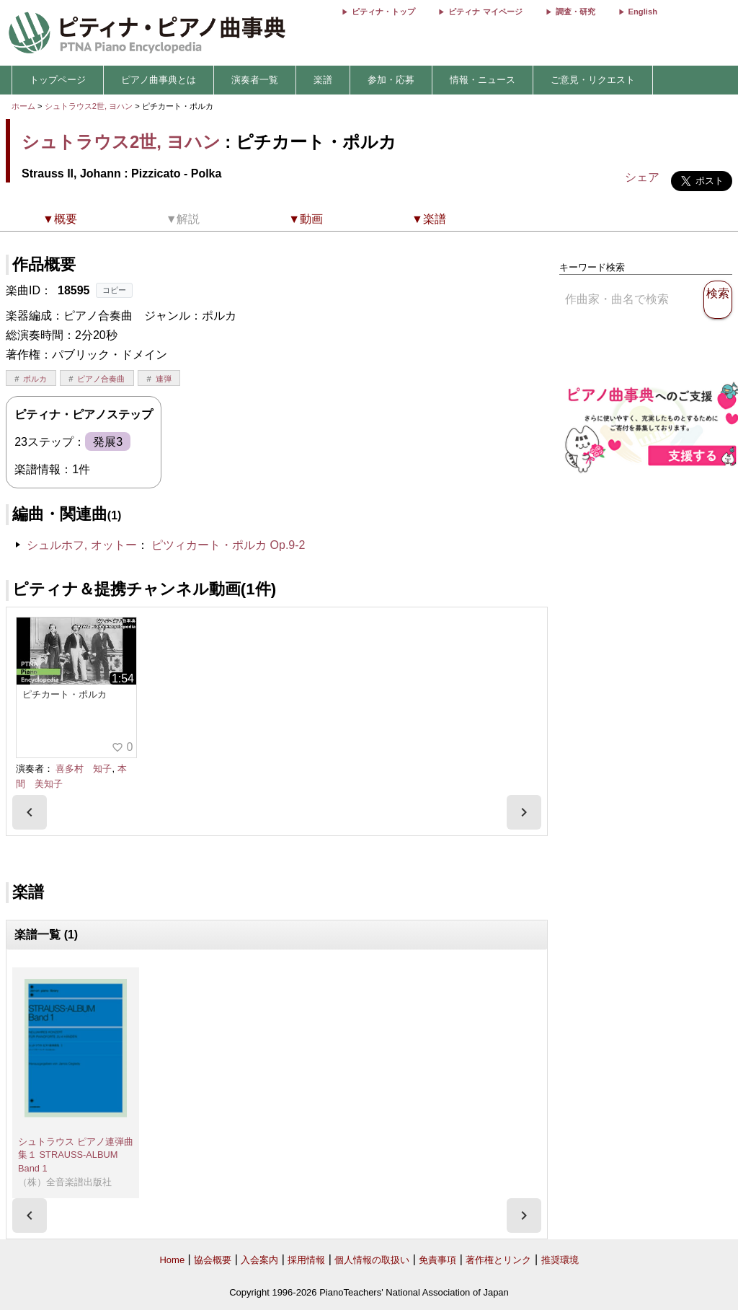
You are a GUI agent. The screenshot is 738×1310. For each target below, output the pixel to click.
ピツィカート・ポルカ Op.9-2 (228, 545)
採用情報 (306, 1259)
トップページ (58, 79)
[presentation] (29, 812)
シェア (642, 177)
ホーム (23, 106)
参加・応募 (391, 79)
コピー (114, 290)
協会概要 (212, 1259)
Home (171, 1259)
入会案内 (259, 1259)
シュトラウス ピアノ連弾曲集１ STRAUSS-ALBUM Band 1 (75, 1155)
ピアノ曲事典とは (158, 79)
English (642, 11)
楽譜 (323, 79)
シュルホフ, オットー (82, 545)
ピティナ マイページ (485, 11)
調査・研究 (575, 11)
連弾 (164, 378)
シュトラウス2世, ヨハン (89, 106)
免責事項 (437, 1259)
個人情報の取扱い (371, 1259)
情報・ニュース (482, 79)
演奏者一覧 (254, 79)
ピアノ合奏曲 (101, 378)
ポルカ (35, 378)
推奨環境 (560, 1259)
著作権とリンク (498, 1259)
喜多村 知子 (83, 768)
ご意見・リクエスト (593, 79)
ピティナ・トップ (383, 11)
